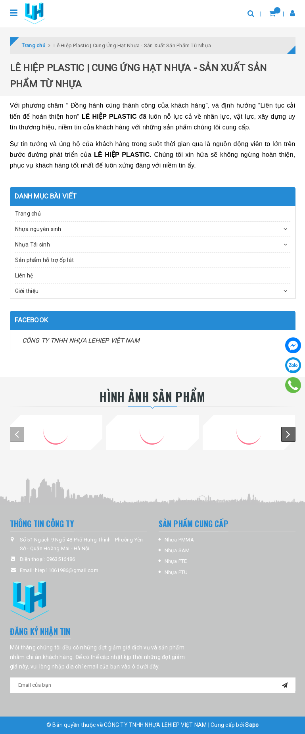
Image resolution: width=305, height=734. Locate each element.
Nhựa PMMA (179, 540)
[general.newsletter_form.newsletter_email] (152, 685)
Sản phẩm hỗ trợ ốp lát (44, 260)
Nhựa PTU (176, 572)
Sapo (252, 725)
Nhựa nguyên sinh (38, 229)
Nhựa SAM (177, 550)
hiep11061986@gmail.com (66, 570)
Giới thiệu (27, 291)
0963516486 (60, 559)
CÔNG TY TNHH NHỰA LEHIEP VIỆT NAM (81, 340)
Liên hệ (24, 275)
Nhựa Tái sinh (32, 244)
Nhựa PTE (176, 561)
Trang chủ (28, 213)
